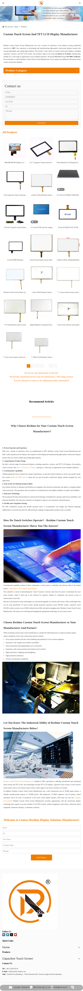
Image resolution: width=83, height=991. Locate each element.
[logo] (29, 901)
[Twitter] (11, 934)
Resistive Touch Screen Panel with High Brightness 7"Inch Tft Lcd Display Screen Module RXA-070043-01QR (15, 292)
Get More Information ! (67, 41)
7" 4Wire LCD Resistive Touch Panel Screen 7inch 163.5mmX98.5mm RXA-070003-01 (41, 357)
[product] (41, 11)
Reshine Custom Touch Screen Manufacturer (18, 781)
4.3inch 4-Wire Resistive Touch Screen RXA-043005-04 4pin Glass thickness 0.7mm (41, 195)
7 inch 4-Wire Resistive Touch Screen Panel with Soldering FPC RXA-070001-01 (41, 292)
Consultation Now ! (41, 387)
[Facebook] (3, 934)
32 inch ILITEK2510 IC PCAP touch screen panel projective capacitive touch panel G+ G (68, 228)
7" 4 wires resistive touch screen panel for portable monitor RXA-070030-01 (68, 292)
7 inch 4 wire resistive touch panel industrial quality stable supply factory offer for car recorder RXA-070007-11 (67, 325)
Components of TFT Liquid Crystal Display (22, 588)
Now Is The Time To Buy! (41, 440)
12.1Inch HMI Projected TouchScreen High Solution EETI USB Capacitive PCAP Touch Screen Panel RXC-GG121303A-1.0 (15, 260)
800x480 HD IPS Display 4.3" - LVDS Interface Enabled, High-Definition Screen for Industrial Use (15, 163)
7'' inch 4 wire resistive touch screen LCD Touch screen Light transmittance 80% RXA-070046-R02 (15, 357)
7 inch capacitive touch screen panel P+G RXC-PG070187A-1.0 (15, 195)
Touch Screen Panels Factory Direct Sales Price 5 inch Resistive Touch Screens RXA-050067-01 (41, 260)
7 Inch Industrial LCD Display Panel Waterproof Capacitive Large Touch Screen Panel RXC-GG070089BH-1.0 (68, 163)
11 (50, 366)
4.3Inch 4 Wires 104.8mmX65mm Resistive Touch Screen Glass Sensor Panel (68, 260)
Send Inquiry (41, 123)
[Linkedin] (7, 934)
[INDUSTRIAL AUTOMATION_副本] (38, 755)
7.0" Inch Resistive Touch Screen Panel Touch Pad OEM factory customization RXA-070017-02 (15, 325)
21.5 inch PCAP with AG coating (41, 227)
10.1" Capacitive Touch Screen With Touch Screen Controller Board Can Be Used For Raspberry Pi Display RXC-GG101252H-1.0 (41, 163)
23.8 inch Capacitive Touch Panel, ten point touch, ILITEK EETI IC (15, 228)
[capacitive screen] (42, 556)
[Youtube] (15, 934)
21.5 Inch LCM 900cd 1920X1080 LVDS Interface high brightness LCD (68, 195)
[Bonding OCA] (41, 688)
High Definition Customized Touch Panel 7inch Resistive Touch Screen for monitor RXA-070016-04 (41, 325)
